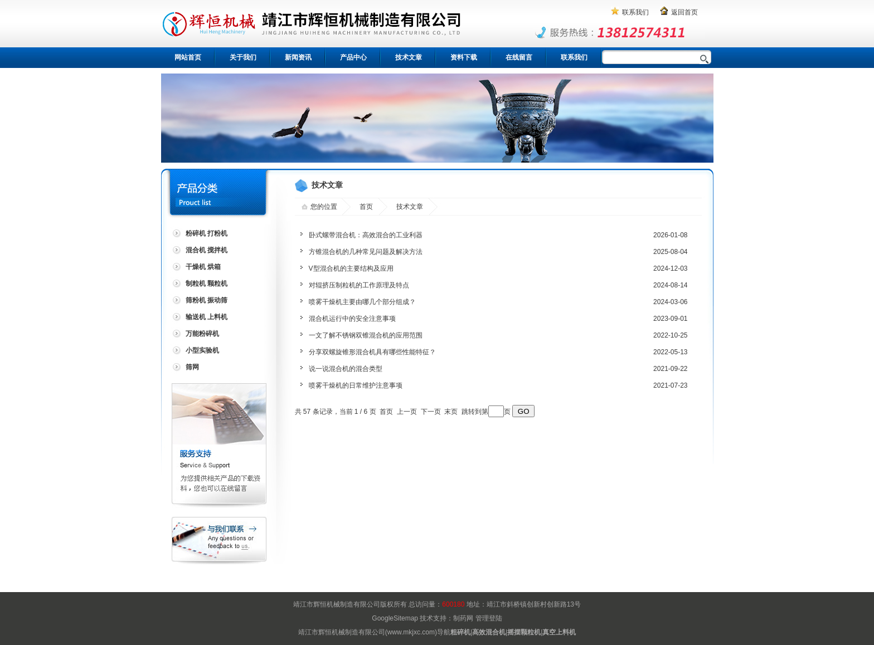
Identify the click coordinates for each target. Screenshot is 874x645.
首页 (366, 207)
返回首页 (684, 12)
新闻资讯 (298, 57)
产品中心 (353, 57)
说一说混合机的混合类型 (345, 369)
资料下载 (463, 57)
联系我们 (635, 12)
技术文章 (408, 57)
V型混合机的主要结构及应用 (351, 268)
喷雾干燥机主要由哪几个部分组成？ (362, 302)
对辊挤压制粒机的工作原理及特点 (359, 285)
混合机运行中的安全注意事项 (352, 318)
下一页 (431, 412)
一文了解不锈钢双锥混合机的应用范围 (366, 335)
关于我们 (243, 57)
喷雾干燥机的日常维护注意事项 (355, 385)
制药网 (463, 618)
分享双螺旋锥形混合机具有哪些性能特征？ (372, 352)
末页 (451, 412)
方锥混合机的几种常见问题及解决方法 (366, 252)
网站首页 (187, 57)
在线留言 (519, 57)
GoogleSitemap (395, 618)
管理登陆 (488, 618)
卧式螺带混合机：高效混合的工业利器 (366, 235)
